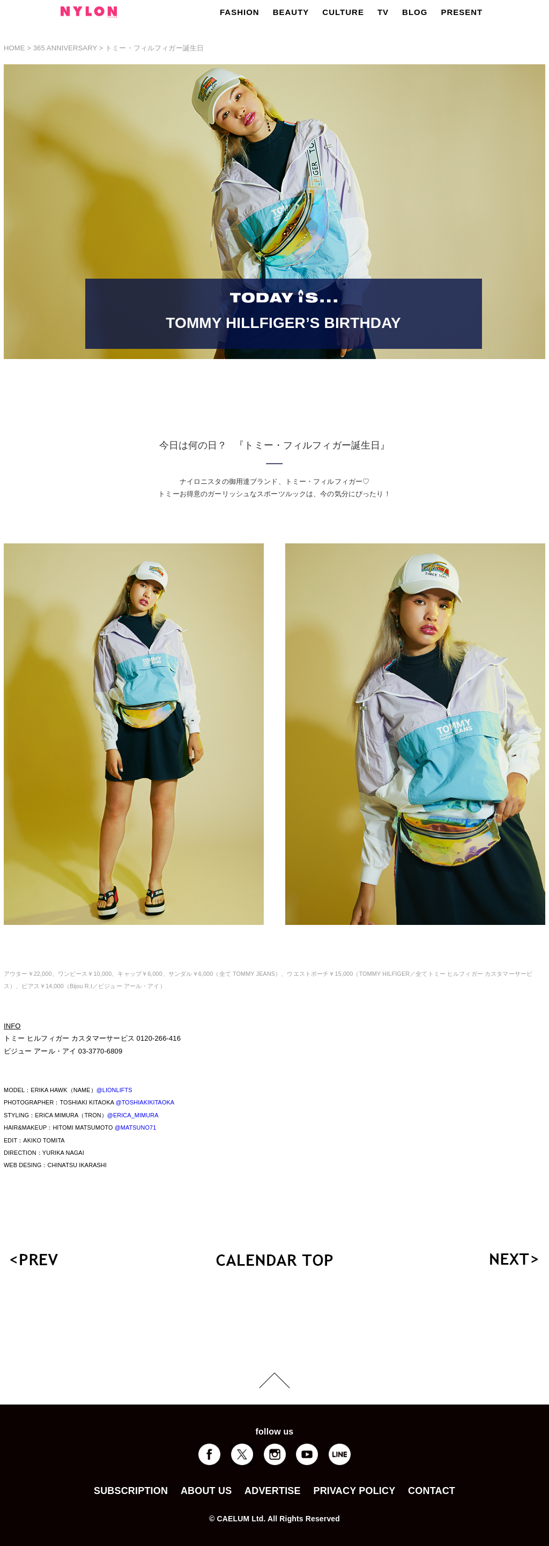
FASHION (239, 12)
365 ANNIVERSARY (65, 48)
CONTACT (431, 1490)
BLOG (414, 12)
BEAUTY (291, 12)
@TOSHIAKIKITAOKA (145, 1102)
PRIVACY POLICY (354, 1490)
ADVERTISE (272, 1490)
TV (383, 12)
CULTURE (343, 12)
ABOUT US (206, 1490)
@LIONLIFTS (114, 1090)
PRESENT (462, 12)
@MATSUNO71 (136, 1127)
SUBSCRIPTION (131, 1490)
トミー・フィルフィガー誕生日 (154, 48)
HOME (14, 48)
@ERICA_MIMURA (133, 1115)
